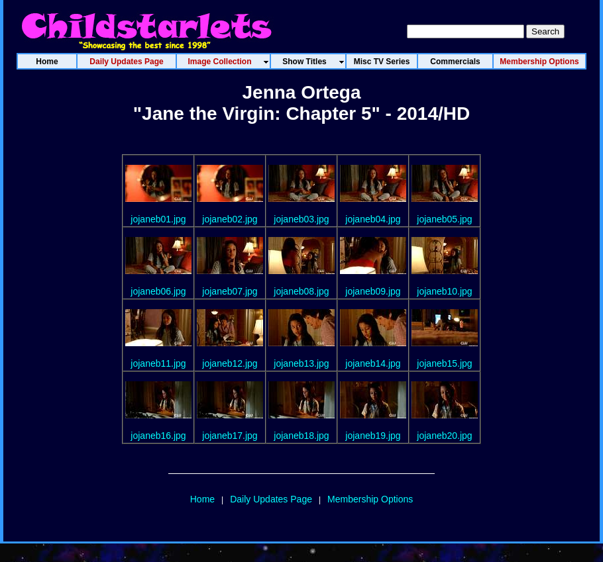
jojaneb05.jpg (444, 219)
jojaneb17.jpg (229, 435)
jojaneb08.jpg (301, 291)
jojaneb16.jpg (158, 435)
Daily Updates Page (271, 499)
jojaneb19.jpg (372, 435)
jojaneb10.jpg (444, 291)
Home (202, 499)
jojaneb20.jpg (444, 435)
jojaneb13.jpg (301, 363)
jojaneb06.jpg (158, 291)
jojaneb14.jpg (372, 363)
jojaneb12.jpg (229, 363)
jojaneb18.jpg (301, 435)
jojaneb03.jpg (301, 219)
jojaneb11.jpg (158, 363)
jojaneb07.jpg (229, 291)
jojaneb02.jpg (229, 219)
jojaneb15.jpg (444, 363)
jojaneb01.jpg (158, 219)
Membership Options (370, 499)
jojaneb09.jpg (372, 291)
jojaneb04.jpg (372, 219)
